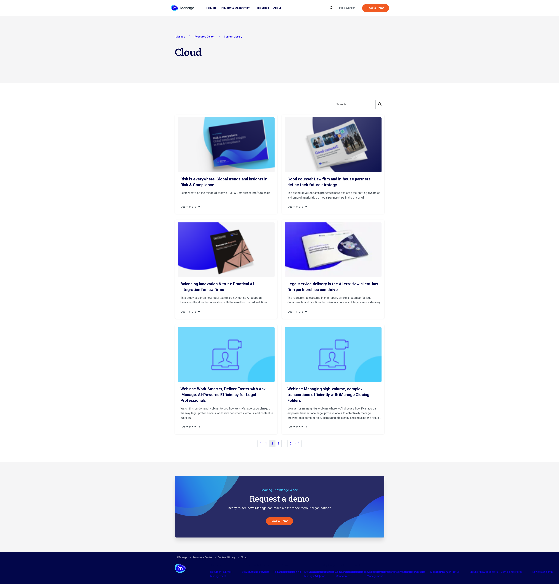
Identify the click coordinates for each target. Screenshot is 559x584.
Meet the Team (393, 572)
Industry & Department (235, 8)
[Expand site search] (331, 8)
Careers (420, 572)
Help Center (347, 8)
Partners (287, 572)
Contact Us (453, 572)
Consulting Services (257, 572)
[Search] (358, 104)
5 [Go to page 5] (290, 443)
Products (211, 8)
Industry (322, 572)
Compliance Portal (511, 572)
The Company (361, 572)
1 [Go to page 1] (266, 443)
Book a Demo (375, 8)
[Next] (299, 444)
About (277, 8)
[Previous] (260, 444)
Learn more (191, 207)
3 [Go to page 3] (278, 443)
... (295, 442)
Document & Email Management (220, 574)
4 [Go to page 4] (284, 443)
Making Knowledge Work (484, 572)
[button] (379, 104)
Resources (262, 8)
